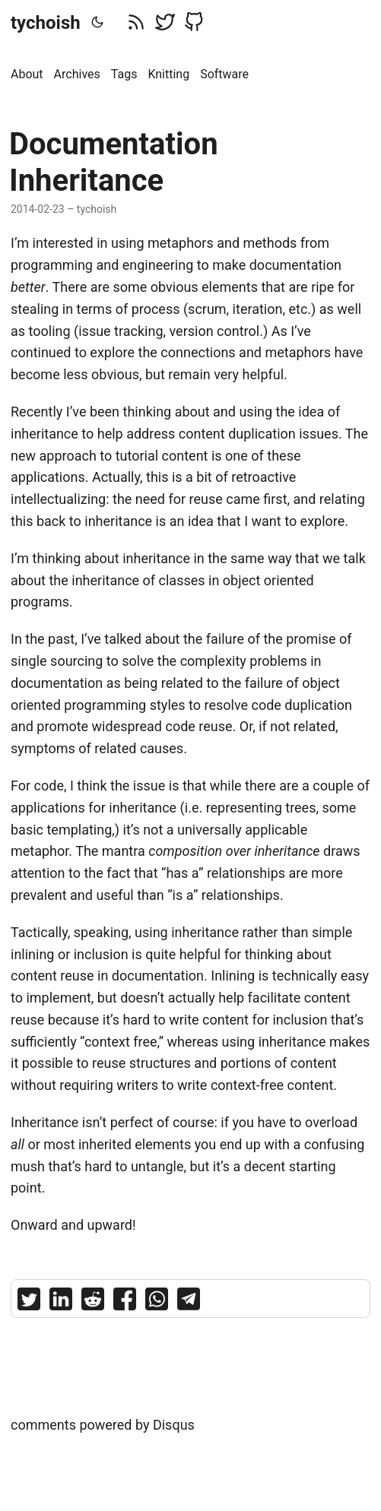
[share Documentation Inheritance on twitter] (28, 1302)
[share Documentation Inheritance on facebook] (124, 1302)
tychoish (46, 22)
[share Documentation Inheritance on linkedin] (60, 1302)
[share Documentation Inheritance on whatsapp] (156, 1302)
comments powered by (103, 1425)
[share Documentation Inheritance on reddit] (92, 1302)
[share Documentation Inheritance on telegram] (188, 1302)
